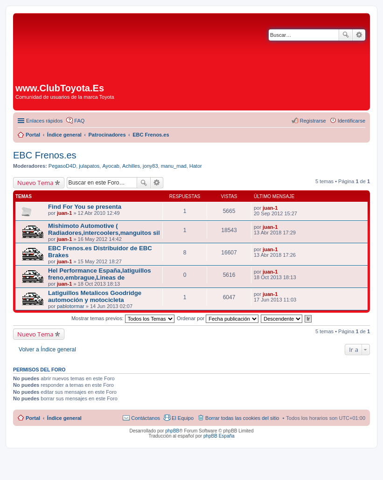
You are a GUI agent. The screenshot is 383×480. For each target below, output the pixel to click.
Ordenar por (217, 318)
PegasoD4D (62, 166)
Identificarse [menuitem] (351, 120)
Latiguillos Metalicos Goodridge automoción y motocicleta (94, 296)
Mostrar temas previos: (122, 318)
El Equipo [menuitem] (183, 418)
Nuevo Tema (35, 182)
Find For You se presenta (84, 206)
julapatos (89, 166)
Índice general (64, 418)
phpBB (172, 430)
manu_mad (174, 166)
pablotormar (70, 306)
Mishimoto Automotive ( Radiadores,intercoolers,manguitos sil (104, 229)
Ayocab (110, 166)
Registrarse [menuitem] (312, 120)
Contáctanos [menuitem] (145, 418)
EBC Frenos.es (45, 155)
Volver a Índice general (47, 349)
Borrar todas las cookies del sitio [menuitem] (242, 418)
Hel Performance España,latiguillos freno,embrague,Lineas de (99, 274)
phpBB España (219, 436)
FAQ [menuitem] (79, 120)
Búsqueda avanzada (359, 35)
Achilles (131, 166)
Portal (33, 134)
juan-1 (64, 213)
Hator (195, 166)
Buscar (346, 35)
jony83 (150, 166)
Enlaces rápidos (44, 120)
